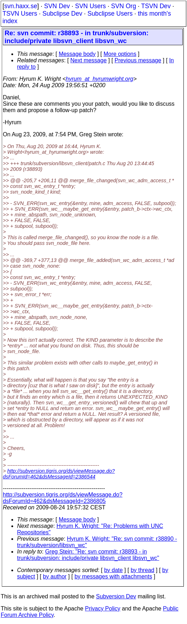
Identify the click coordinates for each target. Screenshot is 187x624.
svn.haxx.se (20, 6)
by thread (142, 570)
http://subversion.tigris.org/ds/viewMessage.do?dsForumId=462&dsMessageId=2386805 (62, 498)
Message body (77, 54)
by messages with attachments (113, 576)
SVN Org (123, 6)
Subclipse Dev (62, 13)
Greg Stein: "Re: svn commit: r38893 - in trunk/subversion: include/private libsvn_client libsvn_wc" (88, 555)
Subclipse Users (110, 13)
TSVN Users (19, 13)
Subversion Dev (116, 596)
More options (120, 54)
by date (113, 570)
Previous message (138, 60)
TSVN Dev (156, 6)
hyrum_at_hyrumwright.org (99, 79)
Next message (88, 60)
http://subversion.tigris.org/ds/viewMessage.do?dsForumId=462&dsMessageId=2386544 (59, 473)
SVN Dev (57, 6)
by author (55, 576)
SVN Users (90, 6)
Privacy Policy (102, 608)
